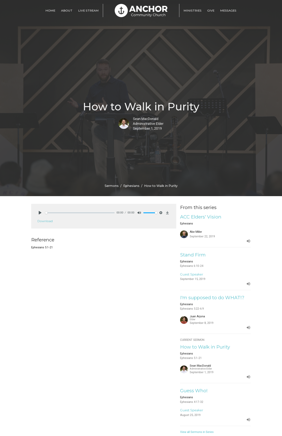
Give (210, 10)
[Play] (40, 213)
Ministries (192, 10)
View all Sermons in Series (197, 432)
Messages (228, 10)
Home (50, 10)
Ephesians (131, 186)
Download (45, 221)
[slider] (80, 213)
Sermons (112, 186)
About (66, 10)
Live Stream (88, 10)
